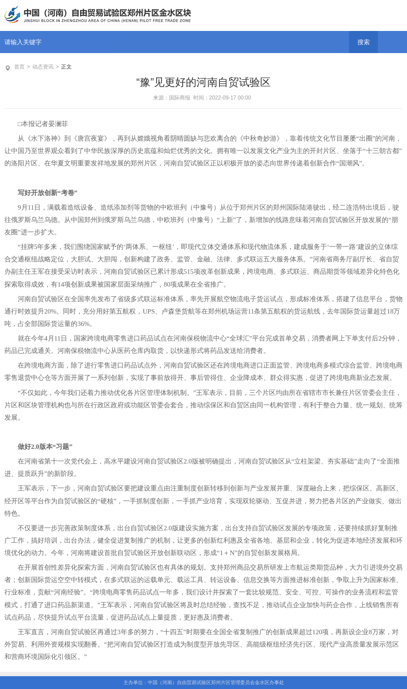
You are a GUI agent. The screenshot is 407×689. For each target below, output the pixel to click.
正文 (66, 67)
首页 (19, 67)
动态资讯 (43, 67)
